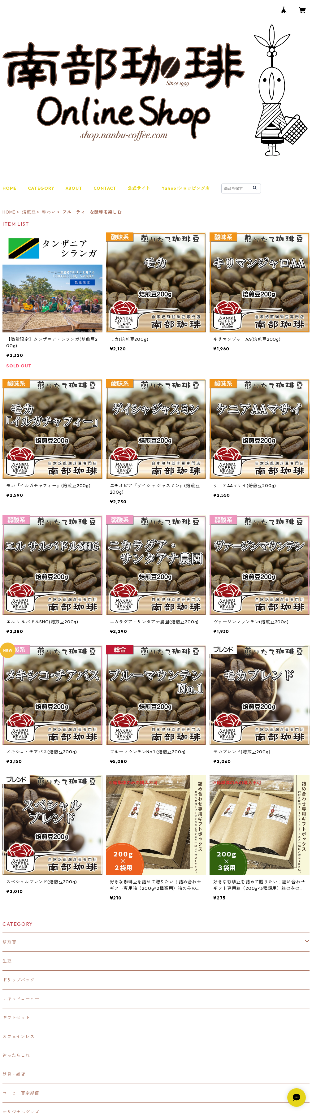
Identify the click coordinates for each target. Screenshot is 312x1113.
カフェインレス (18, 1036)
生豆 (7, 961)
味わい (49, 212)
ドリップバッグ (18, 980)
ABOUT (74, 188)
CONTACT (105, 188)
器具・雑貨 (13, 1074)
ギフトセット (16, 1017)
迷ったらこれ (16, 1055)
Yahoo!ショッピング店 (186, 188)
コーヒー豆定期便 (20, 1093)
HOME (9, 188)
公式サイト (139, 188)
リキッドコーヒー (20, 999)
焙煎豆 (29, 212)
